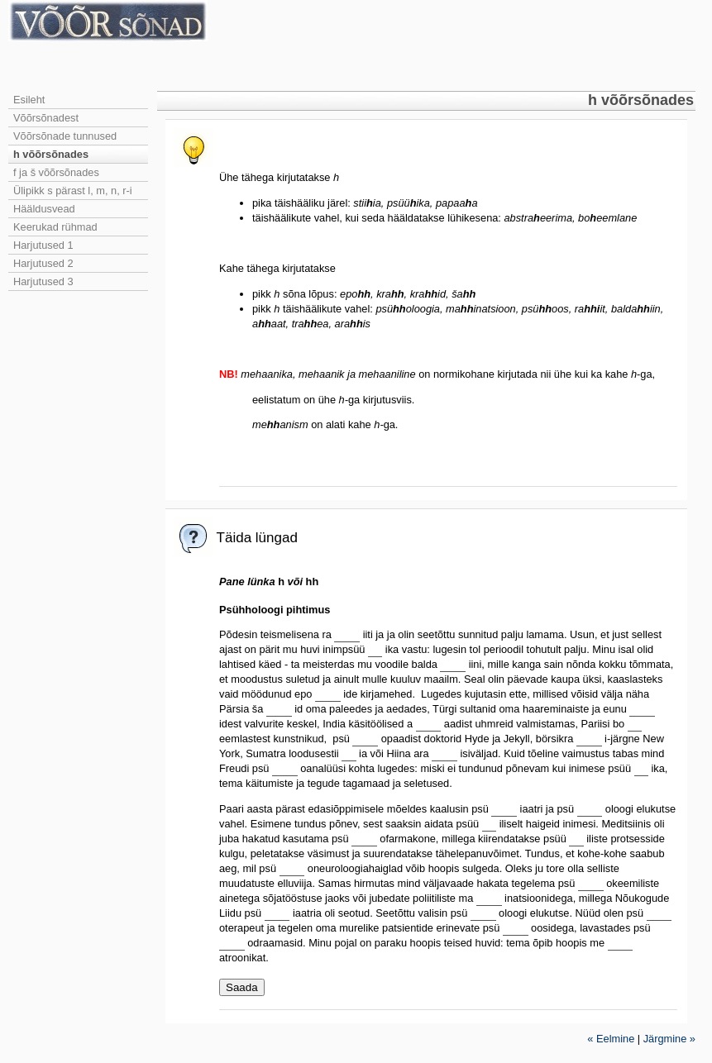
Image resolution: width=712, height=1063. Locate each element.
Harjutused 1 (43, 245)
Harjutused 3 (43, 281)
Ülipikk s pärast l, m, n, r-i (72, 190)
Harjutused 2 (43, 263)
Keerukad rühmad (55, 227)
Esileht (29, 99)
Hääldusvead (44, 209)
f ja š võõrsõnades (56, 172)
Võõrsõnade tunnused (65, 136)
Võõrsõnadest (46, 118)
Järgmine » (669, 1038)
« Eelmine (610, 1038)
